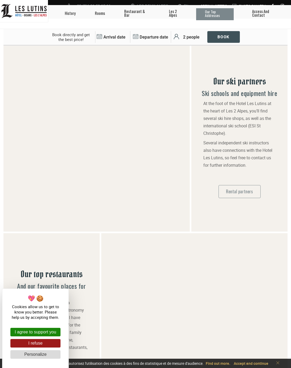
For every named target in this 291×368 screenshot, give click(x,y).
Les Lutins (117, 332)
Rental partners (239, 167)
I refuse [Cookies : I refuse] (35, 343)
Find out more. (218, 363)
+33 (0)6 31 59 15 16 (177, 328)
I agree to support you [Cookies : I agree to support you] (35, 332)
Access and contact (176, 336)
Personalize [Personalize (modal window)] (35, 354)
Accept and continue (251, 363)
